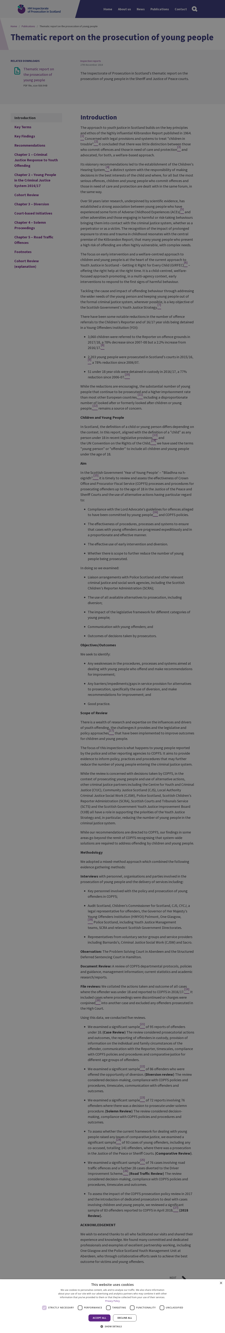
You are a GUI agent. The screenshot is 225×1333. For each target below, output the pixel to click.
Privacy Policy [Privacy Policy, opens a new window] (112, 1301)
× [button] (220, 1283)
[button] (112, 1326)
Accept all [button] (99, 1317)
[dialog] (112, 1306)
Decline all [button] (124, 1317)
